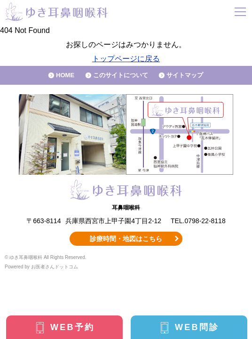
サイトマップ (184, 75)
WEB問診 (197, 327)
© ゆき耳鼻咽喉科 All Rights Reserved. (46, 257)
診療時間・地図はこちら (126, 238)
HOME (65, 75)
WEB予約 (72, 327)
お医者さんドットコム (54, 266)
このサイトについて (120, 75)
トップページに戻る (126, 59)
